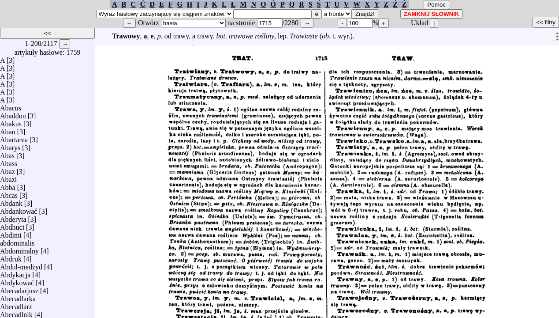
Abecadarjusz (19, 288)
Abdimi (11, 233)
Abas (7, 153)
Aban (7, 129)
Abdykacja (15, 272)
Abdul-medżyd (21, 265)
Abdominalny (19, 249)
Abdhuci (12, 225)
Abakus (11, 121)
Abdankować (18, 209)
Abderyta (13, 217)
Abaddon (13, 113)
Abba (7, 185)
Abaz (7, 169)
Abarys (10, 145)
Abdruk (11, 257)
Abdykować (17, 280)
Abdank (11, 201)
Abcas (9, 193)
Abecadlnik (16, 312)
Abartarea (14, 137)
